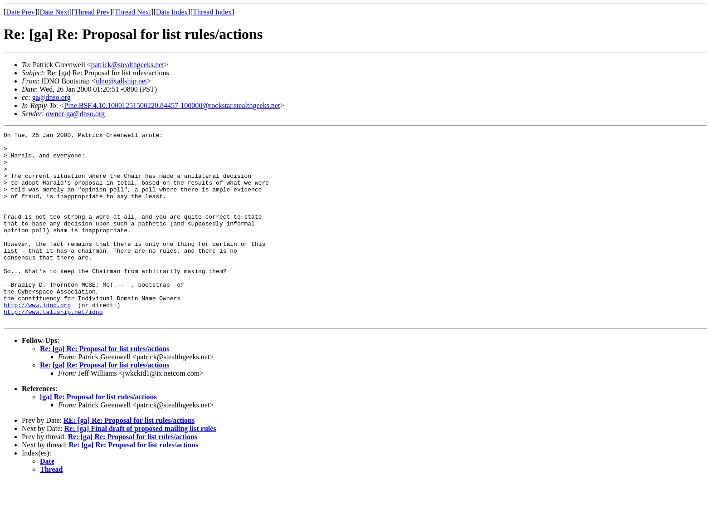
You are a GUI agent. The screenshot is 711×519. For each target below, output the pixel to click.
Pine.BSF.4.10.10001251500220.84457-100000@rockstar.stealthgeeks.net (172, 105)
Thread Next (133, 12)
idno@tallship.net (121, 81)
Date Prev (20, 12)
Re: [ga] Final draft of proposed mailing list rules (140, 466)
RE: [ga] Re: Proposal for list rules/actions (129, 458)
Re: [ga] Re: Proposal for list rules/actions (105, 387)
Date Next (54, 12)
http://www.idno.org (37, 340)
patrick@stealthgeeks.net (127, 65)
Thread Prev (92, 12)
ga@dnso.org (51, 97)
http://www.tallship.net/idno (53, 348)
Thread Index (212, 12)
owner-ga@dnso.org (75, 114)
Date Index (172, 12)
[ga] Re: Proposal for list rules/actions (98, 435)
